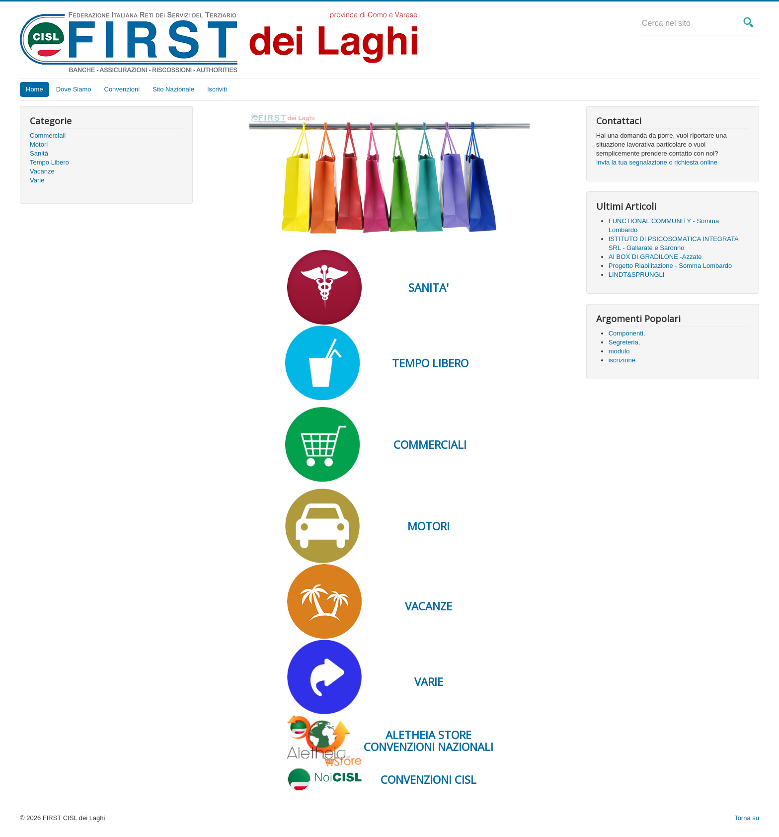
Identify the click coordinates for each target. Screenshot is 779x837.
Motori (39, 144)
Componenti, (627, 333)
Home (34, 89)
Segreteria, (624, 342)
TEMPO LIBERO (428, 362)
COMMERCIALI (428, 444)
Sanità (39, 153)
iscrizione (622, 360)
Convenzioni (122, 89)
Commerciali (48, 135)
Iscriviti (217, 89)
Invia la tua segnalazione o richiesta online (656, 162)
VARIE (428, 681)
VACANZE (428, 605)
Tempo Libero (49, 162)
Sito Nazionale (173, 89)
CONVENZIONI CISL (428, 779)
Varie (37, 180)
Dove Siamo (73, 89)
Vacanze (42, 171)
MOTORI (428, 525)
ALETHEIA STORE (428, 734)
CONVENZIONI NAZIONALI (428, 746)
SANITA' (428, 287)
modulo (619, 351)
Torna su (746, 818)
